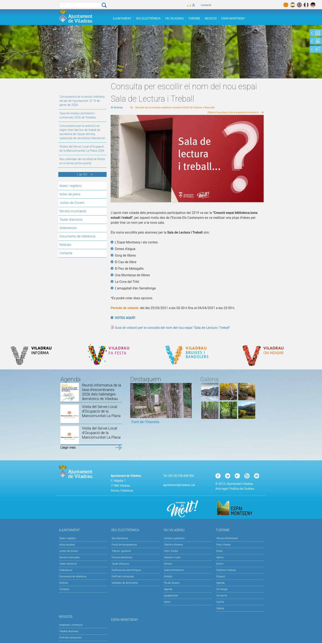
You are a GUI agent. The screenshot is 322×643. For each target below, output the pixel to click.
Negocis (211, 18)
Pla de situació (172, 582)
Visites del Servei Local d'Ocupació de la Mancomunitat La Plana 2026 (81, 148)
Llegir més (68, 447)
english (299, 4)
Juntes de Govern (72, 203)
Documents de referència (77, 236)
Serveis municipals (72, 211)
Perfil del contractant (123, 576)
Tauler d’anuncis (120, 563)
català (285, 4)
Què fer (220, 602)
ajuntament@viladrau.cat (179, 485)
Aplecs (219, 557)
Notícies (65, 245)
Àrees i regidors (70, 186)
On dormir (221, 595)
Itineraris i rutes (172, 557)
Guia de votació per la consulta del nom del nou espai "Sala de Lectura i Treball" (172, 328)
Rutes (219, 551)
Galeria (220, 608)
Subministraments (174, 570)
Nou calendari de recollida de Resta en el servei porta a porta (82, 161)
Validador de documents (125, 582)
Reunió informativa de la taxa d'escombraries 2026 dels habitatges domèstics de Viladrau (101, 392)
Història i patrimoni (174, 538)
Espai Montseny (233, 18)
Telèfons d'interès (173, 544)
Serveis (168, 563)
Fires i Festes (171, 551)
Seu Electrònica (148, 18)
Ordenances (68, 228)
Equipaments (171, 595)
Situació (220, 576)
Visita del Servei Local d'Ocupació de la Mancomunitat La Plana (101, 411)
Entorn (219, 563)
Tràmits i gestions (121, 551)
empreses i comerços (71, 625)
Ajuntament (122, 18)
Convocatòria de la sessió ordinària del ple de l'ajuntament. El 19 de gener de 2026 (82, 101)
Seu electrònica (120, 538)
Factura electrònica (122, 557)
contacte (206, 5)
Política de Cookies (242, 488)
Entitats (168, 576)
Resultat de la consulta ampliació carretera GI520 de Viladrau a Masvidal (174, 107)
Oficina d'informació (227, 538)
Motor (167, 602)
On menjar (221, 589)
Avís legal (221, 488)
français (306, 4)
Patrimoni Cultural (226, 570)
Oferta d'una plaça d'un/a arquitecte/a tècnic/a (233, 112)
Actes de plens (69, 194)
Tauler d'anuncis (71, 219)
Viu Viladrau (174, 18)
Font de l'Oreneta (145, 422)
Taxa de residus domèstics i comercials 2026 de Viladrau (77, 115)
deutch (312, 4)
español (292, 4)
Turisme (194, 18)
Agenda (168, 589)
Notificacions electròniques (126, 570)
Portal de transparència (124, 544)
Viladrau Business (68, 631)
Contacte (65, 253)
